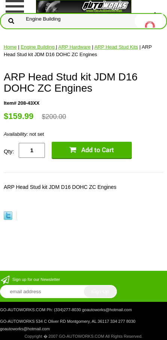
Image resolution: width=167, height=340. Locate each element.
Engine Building (38, 47)
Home (10, 47)
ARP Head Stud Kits (116, 47)
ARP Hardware (74, 47)
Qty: (9, 151)
